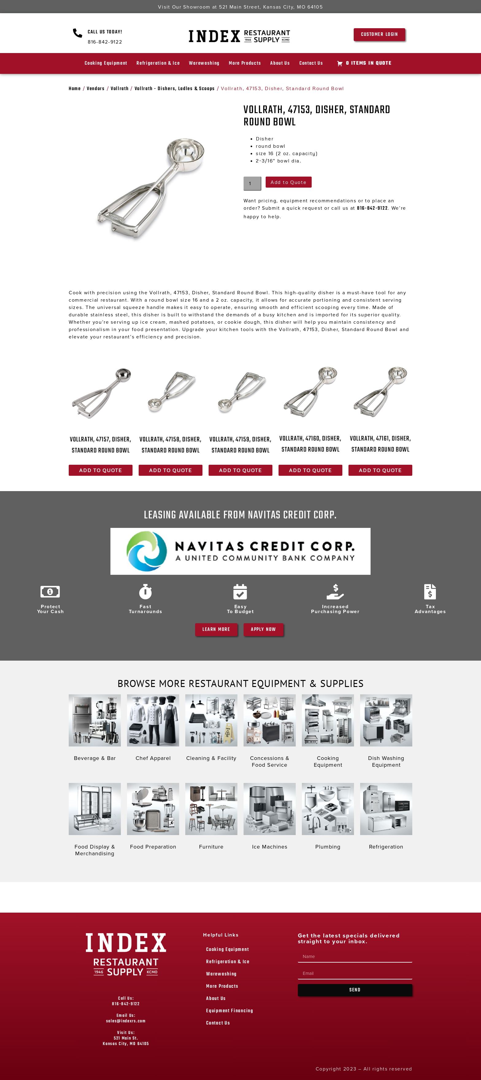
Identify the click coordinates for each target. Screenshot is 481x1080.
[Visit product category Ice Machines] (270, 818)
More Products (245, 63)
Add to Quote (288, 182)
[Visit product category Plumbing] (328, 818)
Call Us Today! (105, 32)
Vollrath (120, 89)
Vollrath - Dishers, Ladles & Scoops (175, 89)
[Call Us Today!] (78, 33)
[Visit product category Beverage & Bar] (95, 729)
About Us (280, 63)
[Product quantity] (252, 184)
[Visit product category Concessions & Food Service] (270, 732)
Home (75, 89)
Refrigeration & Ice (158, 63)
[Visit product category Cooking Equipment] (328, 732)
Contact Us (311, 63)
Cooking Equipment (106, 63)
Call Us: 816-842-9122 (126, 1001)
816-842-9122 (372, 208)
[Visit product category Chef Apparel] (153, 729)
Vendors (96, 89)
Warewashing (204, 63)
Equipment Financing (229, 1011)
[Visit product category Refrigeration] (386, 818)
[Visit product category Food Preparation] (153, 818)
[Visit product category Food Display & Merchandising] (95, 821)
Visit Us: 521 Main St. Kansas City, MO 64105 (126, 1038)
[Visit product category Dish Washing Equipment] (386, 732)
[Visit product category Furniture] (211, 818)
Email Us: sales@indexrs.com (126, 1018)
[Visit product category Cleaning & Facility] (211, 729)
